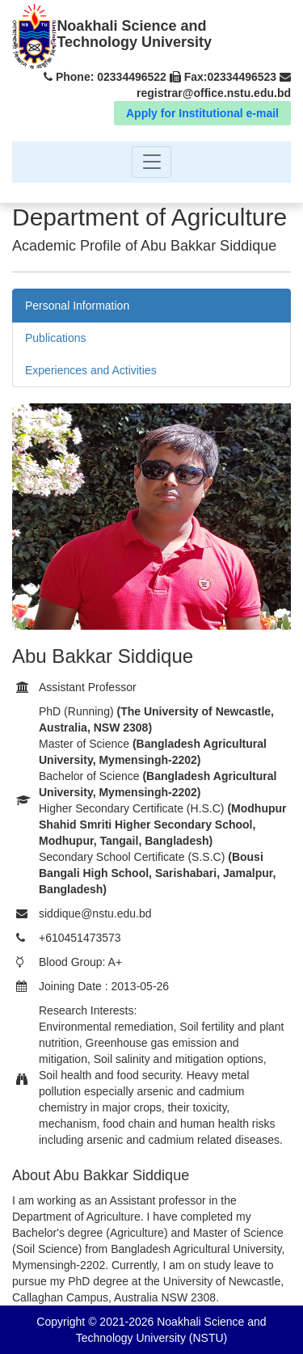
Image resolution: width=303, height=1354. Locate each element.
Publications (55, 337)
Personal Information (77, 305)
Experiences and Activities (91, 370)
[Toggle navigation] (151, 162)
